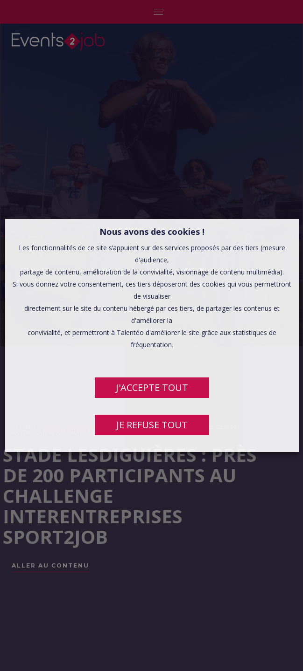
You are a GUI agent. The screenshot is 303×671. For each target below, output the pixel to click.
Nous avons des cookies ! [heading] (151, 231)
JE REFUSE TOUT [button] (151, 424)
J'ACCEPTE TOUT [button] (151, 387)
